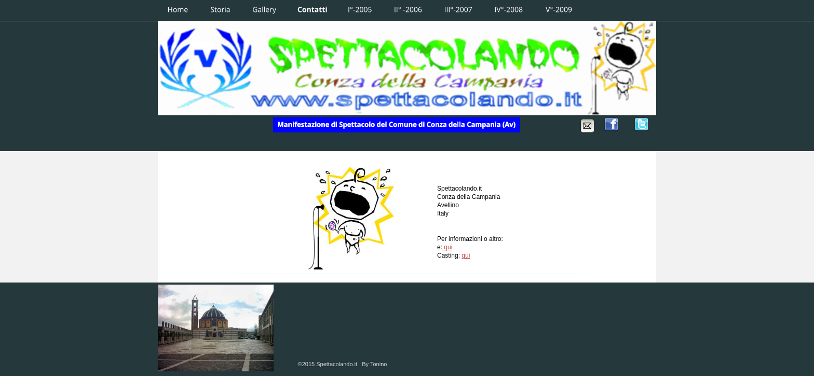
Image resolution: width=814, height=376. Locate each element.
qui (447, 247)
